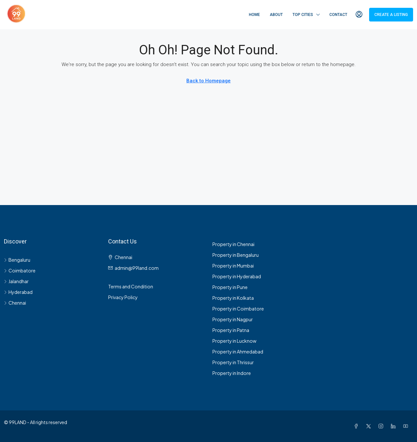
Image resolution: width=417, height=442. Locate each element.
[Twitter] (369, 426)
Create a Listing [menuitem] (391, 14)
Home (254, 14)
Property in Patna (230, 330)
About (276, 14)
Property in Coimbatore (238, 308)
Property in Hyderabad (236, 276)
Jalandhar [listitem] (16, 281)
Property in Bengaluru (235, 255)
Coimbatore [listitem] (20, 270)
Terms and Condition (130, 286)
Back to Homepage (208, 81)
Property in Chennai (233, 244)
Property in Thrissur (233, 362)
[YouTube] (406, 426)
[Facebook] (357, 426)
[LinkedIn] (394, 426)
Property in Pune (230, 287)
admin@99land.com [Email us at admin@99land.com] (137, 268)
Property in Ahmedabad (237, 351)
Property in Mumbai (233, 266)
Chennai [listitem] (15, 303)
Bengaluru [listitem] (17, 260)
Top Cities (303, 14)
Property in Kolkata (233, 298)
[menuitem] (359, 14)
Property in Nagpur (232, 319)
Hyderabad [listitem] (18, 292)
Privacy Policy (123, 297)
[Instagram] (382, 426)
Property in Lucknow (234, 341)
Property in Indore (231, 373)
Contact (338, 14)
